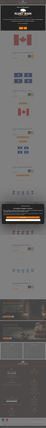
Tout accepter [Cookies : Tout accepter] (23, 217)
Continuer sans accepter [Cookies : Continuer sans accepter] (25, 205)
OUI (25, 28)
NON (21, 28)
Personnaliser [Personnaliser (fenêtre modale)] (23, 220)
